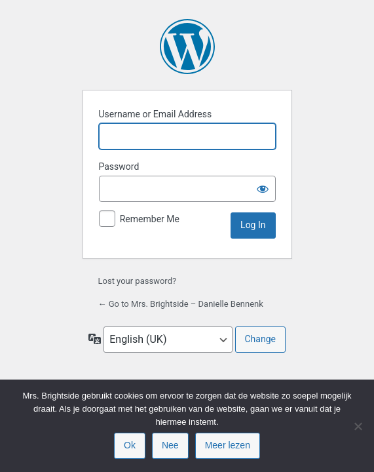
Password (119, 166)
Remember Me (149, 219)
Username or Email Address (155, 114)
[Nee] (357, 426)
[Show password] (263, 189)
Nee (170, 445)
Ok (130, 445)
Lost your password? (137, 281)
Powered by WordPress (187, 46)
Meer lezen (227, 445)
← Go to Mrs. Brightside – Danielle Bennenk (180, 304)
